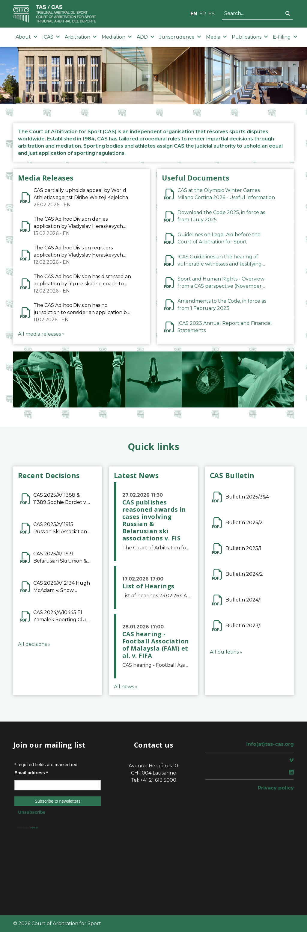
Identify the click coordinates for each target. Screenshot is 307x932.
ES (211, 13)
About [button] (26, 37)
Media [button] (216, 37)
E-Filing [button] (285, 37)
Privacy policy (276, 788)
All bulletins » (226, 652)
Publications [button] (250, 37)
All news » (126, 686)
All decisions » (34, 644)
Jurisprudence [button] (180, 37)
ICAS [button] (51, 37)
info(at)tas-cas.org (270, 744)
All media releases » (41, 334)
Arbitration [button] (81, 37)
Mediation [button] (117, 37)
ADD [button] (145, 37)
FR (202, 13)
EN (193, 13)
